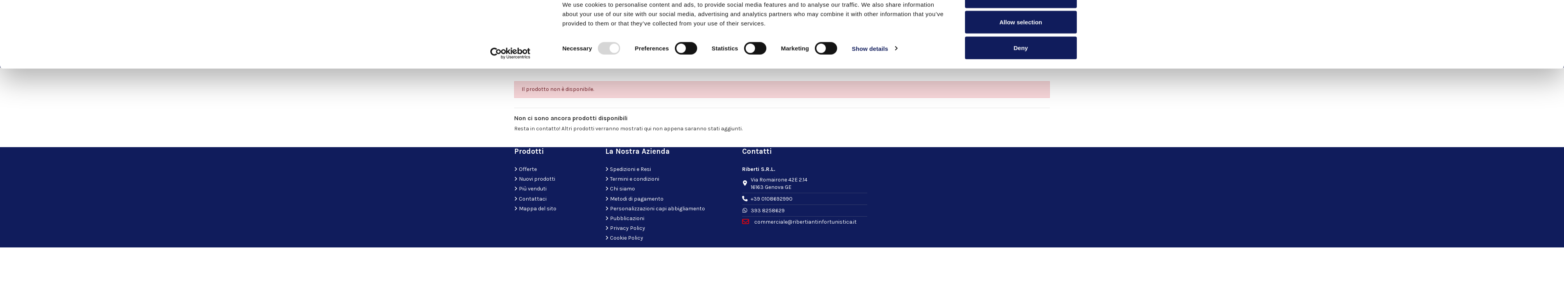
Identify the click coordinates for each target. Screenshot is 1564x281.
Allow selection (1020, 46)
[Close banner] (1092, 12)
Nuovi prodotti (537, 179)
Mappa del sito (537, 208)
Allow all (1021, 20)
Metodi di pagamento (637, 199)
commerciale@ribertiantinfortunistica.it (805, 222)
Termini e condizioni (634, 179)
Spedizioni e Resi (630, 169)
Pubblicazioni (627, 218)
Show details (870, 72)
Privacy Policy (627, 228)
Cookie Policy (626, 238)
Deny (1020, 71)
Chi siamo (622, 188)
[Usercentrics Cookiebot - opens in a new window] (510, 77)
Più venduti (533, 188)
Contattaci (533, 199)
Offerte (528, 169)
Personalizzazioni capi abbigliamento (657, 208)
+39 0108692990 (772, 199)
